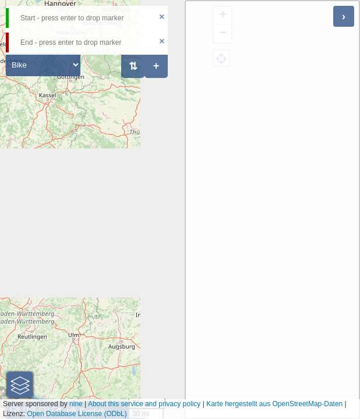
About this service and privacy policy (144, 404)
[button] (20, 384)
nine (76, 404)
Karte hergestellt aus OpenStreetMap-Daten (274, 404)
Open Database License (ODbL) (76, 414)
